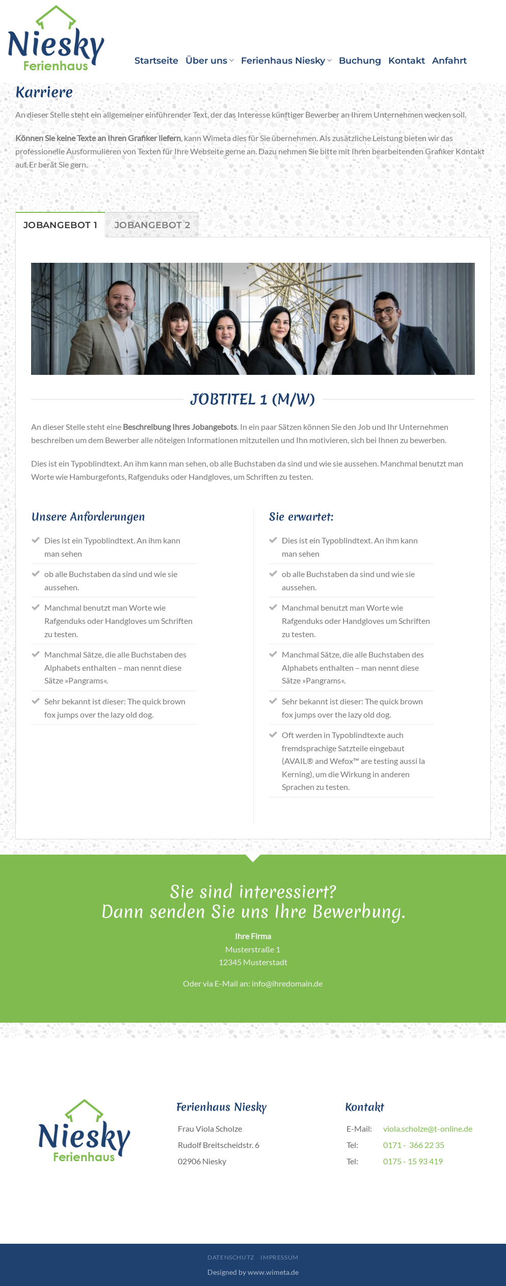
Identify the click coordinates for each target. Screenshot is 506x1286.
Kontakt (406, 60)
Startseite (156, 60)
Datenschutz (230, 1257)
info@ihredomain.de (287, 983)
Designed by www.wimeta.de (253, 1272)
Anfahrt (449, 60)
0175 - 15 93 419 (413, 1161)
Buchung (360, 60)
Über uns (209, 60)
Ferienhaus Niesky (286, 60)
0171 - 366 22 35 (413, 1145)
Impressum (279, 1257)
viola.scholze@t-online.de (427, 1128)
